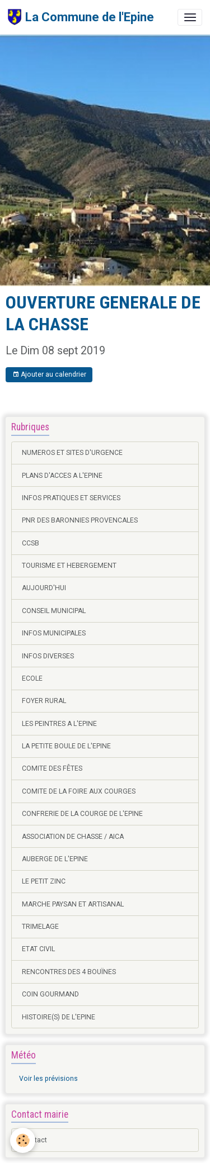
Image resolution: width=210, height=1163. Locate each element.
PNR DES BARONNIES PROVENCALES (80, 520)
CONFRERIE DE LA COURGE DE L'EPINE (82, 814)
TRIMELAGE (40, 927)
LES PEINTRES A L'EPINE (59, 724)
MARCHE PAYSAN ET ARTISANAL (73, 904)
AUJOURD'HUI (44, 588)
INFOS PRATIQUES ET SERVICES (71, 498)
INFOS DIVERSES (48, 656)
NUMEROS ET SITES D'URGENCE (72, 453)
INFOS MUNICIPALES (54, 633)
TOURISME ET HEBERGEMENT (69, 565)
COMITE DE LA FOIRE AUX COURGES (79, 791)
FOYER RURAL (44, 701)
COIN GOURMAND (50, 994)
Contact (34, 1140)
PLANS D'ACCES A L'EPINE (62, 476)
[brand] (81, 17)
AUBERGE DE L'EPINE (55, 859)
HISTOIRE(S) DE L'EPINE (58, 1017)
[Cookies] (22, 1140)
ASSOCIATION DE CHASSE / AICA (73, 837)
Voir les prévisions (48, 1079)
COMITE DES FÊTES (52, 768)
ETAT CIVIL (38, 949)
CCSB (30, 543)
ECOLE (32, 678)
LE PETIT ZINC (44, 881)
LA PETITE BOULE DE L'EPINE (66, 746)
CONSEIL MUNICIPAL (54, 611)
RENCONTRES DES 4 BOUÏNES (69, 972)
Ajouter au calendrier (49, 375)
